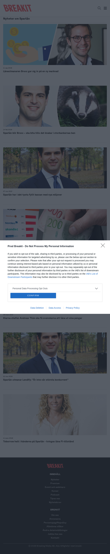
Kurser (55, 491)
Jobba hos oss (55, 534)
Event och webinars (55, 487)
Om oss (55, 515)
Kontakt (55, 537)
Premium (55, 483)
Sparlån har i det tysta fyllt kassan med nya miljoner (32, 194)
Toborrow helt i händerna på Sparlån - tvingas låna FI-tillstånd (38, 441)
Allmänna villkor (55, 526)
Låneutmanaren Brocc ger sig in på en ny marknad (30, 71)
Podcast (55, 494)
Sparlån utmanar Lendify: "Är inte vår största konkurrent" (35, 379)
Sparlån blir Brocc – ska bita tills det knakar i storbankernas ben (39, 133)
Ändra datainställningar (55, 530)
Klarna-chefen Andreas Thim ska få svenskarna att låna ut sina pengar (42, 318)
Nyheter (55, 479)
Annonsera (55, 519)
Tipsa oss (55, 498)
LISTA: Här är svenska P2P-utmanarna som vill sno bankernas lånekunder (44, 256)
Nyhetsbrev (55, 502)
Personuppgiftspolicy (55, 522)
